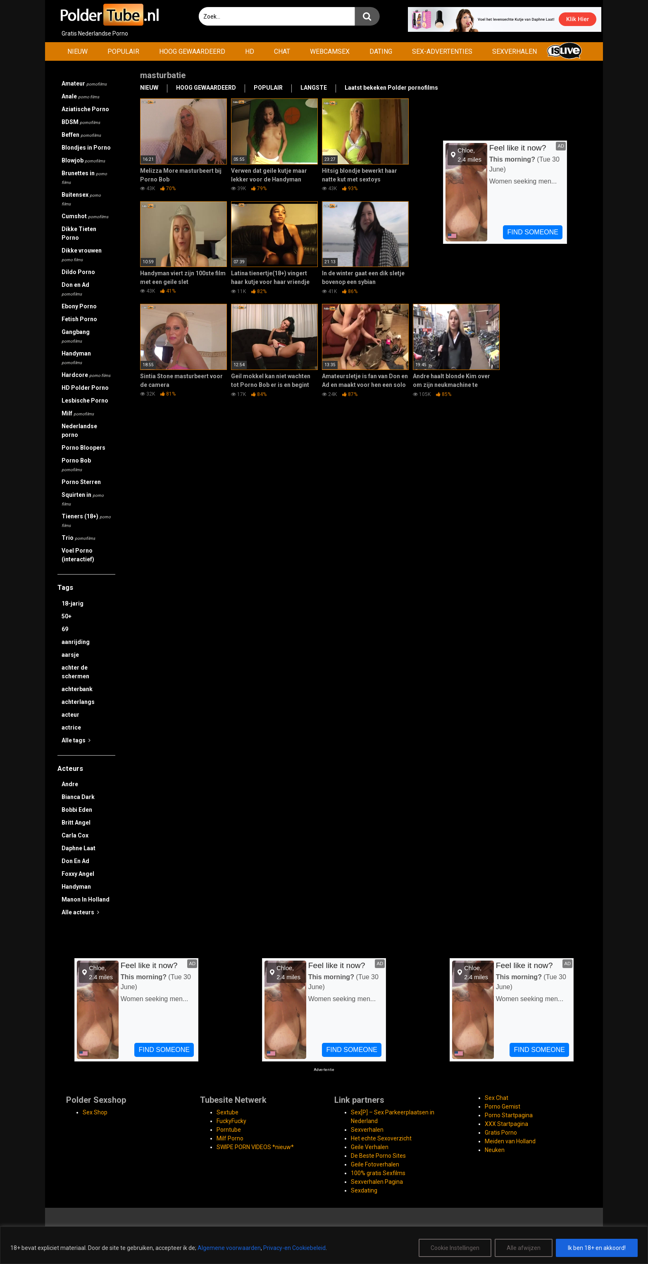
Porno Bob (76, 464)
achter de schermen (75, 672)
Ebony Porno (79, 306)
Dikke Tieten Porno (79, 233)
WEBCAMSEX (330, 51)
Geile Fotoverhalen (375, 1164)
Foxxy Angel (78, 873)
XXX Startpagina (506, 1124)
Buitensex (81, 198)
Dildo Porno (78, 272)
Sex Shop (95, 1112)
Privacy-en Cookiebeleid (294, 1248)
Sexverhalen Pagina (377, 1181)
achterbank (77, 689)
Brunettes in (84, 177)
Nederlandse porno (79, 430)
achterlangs (78, 702)
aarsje (70, 654)
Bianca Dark (78, 797)
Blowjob (83, 160)
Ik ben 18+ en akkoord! (597, 1248)
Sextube (227, 1112)
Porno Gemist (502, 1106)
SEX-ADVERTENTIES (442, 51)
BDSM (81, 122)
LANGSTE (313, 87)
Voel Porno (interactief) (78, 555)
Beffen (81, 134)
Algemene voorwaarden (229, 1248)
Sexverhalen (367, 1129)
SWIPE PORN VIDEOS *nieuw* (255, 1147)
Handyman (76, 357)
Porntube (229, 1129)
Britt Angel (76, 822)
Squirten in (83, 498)
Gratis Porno (501, 1132)
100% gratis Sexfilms (378, 1173)
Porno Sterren (81, 482)
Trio (78, 537)
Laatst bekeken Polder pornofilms (391, 87)
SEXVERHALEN (514, 51)
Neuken (495, 1150)
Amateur (84, 83)
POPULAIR (123, 51)
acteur (70, 714)
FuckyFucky (231, 1121)
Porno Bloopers (83, 447)
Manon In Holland (86, 899)
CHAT (282, 51)
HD (249, 51)
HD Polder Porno (85, 387)
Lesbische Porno (85, 400)
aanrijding (76, 642)
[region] (324, 1245)
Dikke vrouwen (82, 254)
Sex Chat (496, 1098)
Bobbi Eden (77, 809)
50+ (66, 616)
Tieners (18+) (86, 520)
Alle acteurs (80, 912)
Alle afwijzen (524, 1248)
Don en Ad (75, 288)
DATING (380, 51)
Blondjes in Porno (86, 147)
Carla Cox (75, 835)
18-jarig (72, 603)
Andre (70, 784)
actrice (71, 727)
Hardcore (86, 375)
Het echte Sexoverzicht (381, 1138)
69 (65, 629)
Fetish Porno (79, 319)
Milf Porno (230, 1138)
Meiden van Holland (510, 1141)
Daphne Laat (78, 848)
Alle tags (76, 740)
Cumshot (85, 216)
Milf (78, 413)
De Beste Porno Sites (378, 1155)
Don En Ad (75, 861)
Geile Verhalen (369, 1147)
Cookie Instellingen (455, 1248)
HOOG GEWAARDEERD (192, 51)
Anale (80, 96)
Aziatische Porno (85, 109)
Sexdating (364, 1190)
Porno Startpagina (509, 1115)
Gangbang (76, 336)
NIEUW (77, 51)
